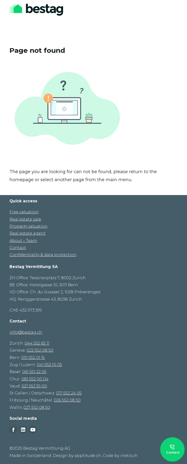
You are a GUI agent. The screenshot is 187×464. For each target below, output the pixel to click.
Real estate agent (27, 233)
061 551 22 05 (34, 371)
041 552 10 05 (49, 364)
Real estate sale (25, 219)
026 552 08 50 (67, 400)
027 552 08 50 (36, 407)
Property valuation (28, 226)
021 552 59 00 (34, 386)
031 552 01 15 (33, 357)
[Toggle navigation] (174, 10)
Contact (17, 247)
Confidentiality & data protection (42, 254)
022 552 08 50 (40, 350)
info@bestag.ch (25, 332)
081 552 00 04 (34, 379)
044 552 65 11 (37, 343)
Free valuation (24, 212)
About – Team (23, 240)
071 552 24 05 (69, 393)
